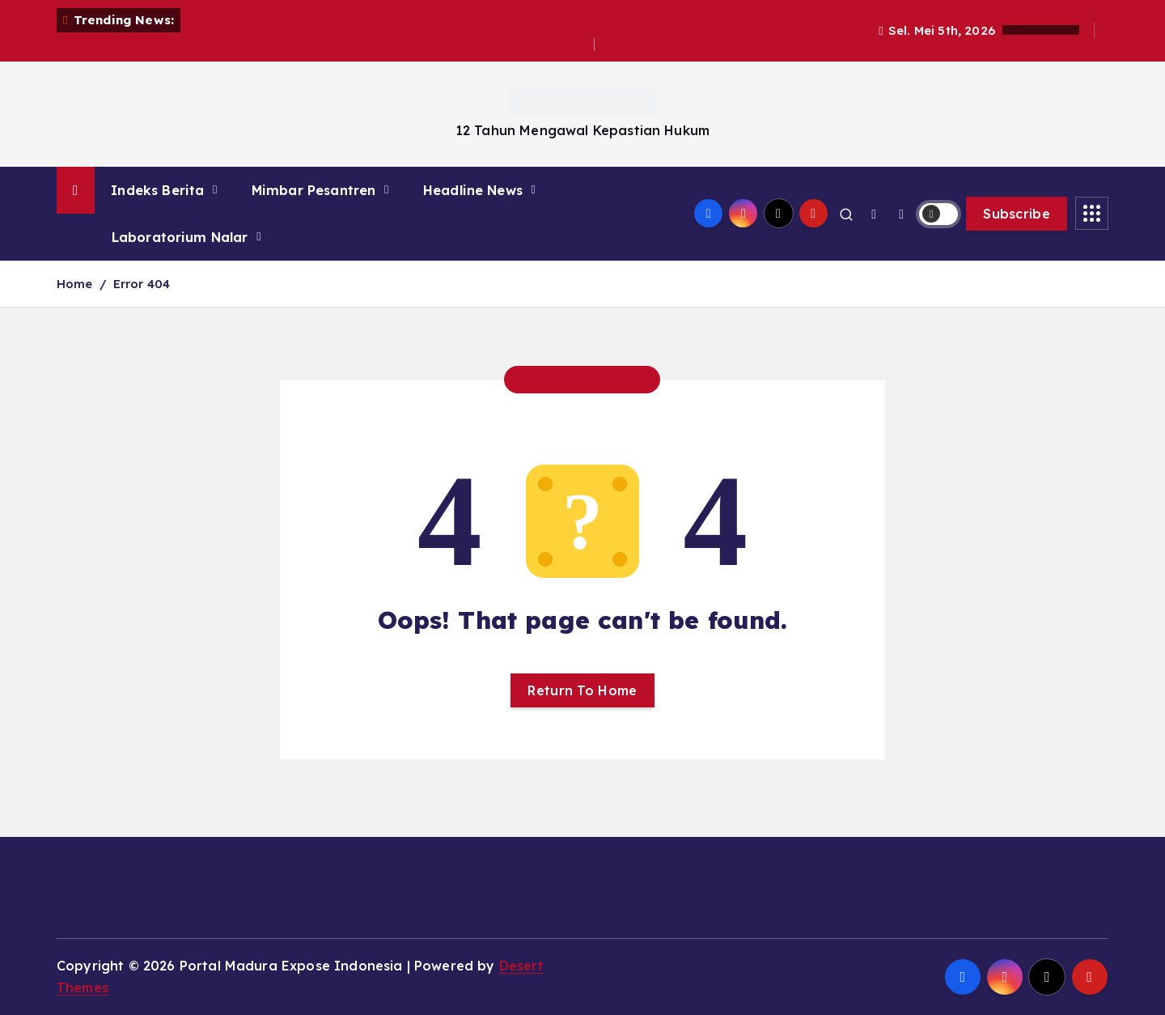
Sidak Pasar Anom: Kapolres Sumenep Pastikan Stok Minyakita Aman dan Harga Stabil (326, 44)
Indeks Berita (157, 190)
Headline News (473, 190)
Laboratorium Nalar (180, 237)
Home (75, 283)
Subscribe (1016, 214)
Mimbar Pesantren (314, 190)
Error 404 (141, 283)
